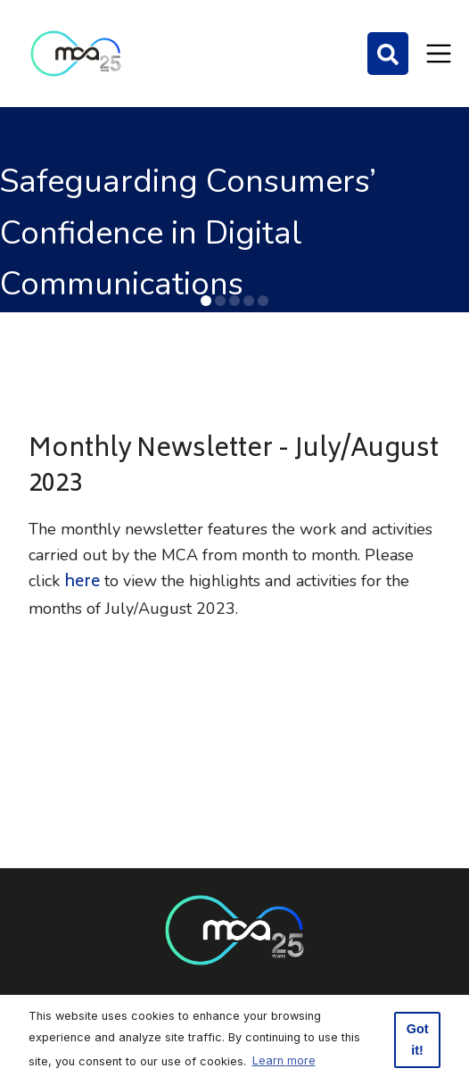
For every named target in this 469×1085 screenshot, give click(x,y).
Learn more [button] (284, 1060)
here (82, 582)
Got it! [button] (418, 1039)
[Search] (387, 53)
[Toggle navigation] (439, 53)
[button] (206, 300)
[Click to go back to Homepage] (75, 53)
